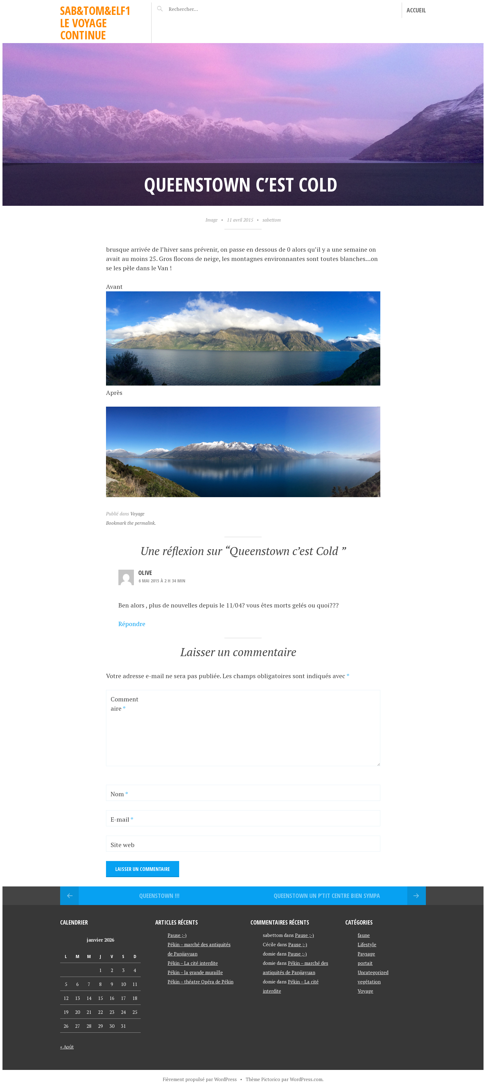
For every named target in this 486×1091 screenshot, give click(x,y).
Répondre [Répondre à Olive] (131, 624)
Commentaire (125, 704)
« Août (67, 1047)
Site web (123, 845)
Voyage (137, 513)
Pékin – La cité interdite (193, 963)
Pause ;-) (177, 935)
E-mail (122, 819)
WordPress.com (306, 1079)
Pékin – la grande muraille (195, 972)
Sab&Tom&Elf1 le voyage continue (95, 22)
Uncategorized (373, 972)
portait (365, 963)
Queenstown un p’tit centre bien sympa (327, 895)
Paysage (366, 954)
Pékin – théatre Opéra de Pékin (200, 981)
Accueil (416, 10)
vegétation (369, 981)
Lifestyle (367, 944)
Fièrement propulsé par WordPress (200, 1079)
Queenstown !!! (159, 895)
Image (211, 220)
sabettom (272, 220)
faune (364, 935)
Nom (119, 794)
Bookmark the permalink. (131, 523)
